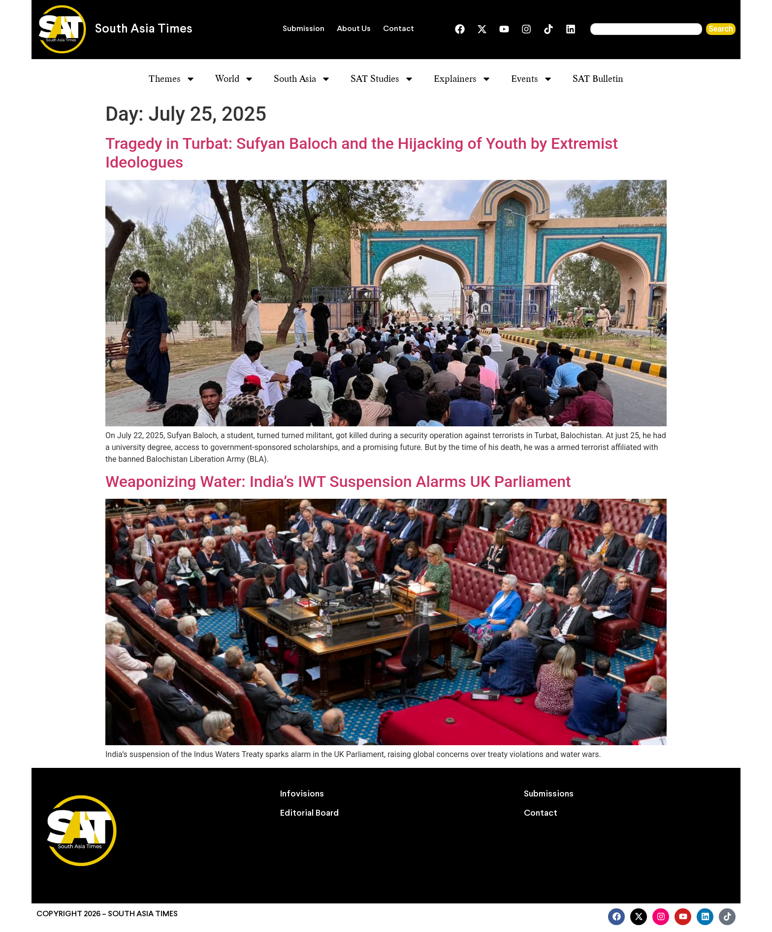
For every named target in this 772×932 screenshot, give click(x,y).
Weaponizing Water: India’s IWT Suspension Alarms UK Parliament (338, 481)
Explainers (462, 79)
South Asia (302, 79)
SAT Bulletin (598, 78)
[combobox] (646, 29)
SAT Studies (382, 79)
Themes (172, 79)
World (234, 79)
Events (532, 79)
